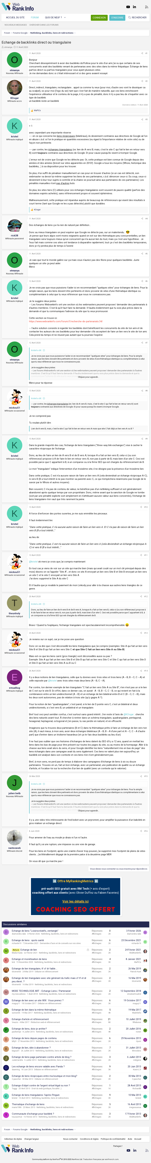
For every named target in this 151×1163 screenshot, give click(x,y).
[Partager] (142, 53)
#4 (146, 219)
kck (13, 962)
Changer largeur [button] (32, 1139)
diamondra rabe (19, 934)
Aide (129, 1139)
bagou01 (16, 1051)
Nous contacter (70, 1139)
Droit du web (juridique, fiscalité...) (46, 1088)
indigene (137, 1060)
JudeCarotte (17, 1060)
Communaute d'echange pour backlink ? (33, 1113)
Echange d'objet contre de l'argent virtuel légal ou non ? (41, 1085)
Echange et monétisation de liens (29, 959)
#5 (146, 254)
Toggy (14, 1088)
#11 (146, 555)
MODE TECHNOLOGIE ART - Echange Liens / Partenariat (41, 991)
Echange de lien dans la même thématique (34, 1009)
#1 (146, 53)
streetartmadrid (134, 994)
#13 (146, 633)
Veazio (15, 1022)
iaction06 (16, 1013)
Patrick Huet (135, 972)
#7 (146, 343)
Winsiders (136, 1051)
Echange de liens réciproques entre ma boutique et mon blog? (44, 1076)
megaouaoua (135, 1107)
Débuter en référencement (46, 972)
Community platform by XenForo (57, 1159)
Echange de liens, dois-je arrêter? (29, 1028)
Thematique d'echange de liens (28, 1104)
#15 (146, 776)
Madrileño (136, 1013)
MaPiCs (137, 962)
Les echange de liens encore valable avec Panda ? (38, 1066)
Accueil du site (16, 17)
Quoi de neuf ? (54, 17)
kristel (14, 1098)
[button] (65, 18)
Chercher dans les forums (44, 25)
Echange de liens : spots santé (28, 940)
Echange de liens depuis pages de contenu (34, 1038)
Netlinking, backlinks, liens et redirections (59, 934)
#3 (146, 119)
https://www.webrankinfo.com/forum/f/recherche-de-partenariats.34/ (66, 321)
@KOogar (129, 714)
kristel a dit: (36, 350)
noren (138, 1032)
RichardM (137, 1088)
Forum (35, 17)
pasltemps (16, 1032)
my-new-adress (19, 994)
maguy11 (16, 1003)
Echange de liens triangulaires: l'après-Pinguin (36, 1095)
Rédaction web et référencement (45, 1022)
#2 (146, 81)
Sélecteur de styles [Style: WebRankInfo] (13, 1139)
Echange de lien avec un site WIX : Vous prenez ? (38, 1000)
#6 (146, 281)
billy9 (14, 1041)
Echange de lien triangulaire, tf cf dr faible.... (34, 968)
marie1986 (17, 1107)
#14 (146, 671)
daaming (16, 1069)
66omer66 (16, 972)
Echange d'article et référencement (30, 1019)
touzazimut (17, 1117)
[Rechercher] (137, 18)
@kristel (33, 561)
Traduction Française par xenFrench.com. (101, 1159)
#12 (146, 596)
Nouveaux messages (16, 25)
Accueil (137, 1139)
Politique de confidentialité (112, 1139)
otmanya (8, 47)
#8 (146, 391)
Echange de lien (29, 949)
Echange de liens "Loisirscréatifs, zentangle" (35, 930)
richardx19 (16, 943)
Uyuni (138, 1041)
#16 (146, 831)
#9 (146, 439)
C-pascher (16, 1079)
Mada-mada (17, 953)
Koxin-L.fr (137, 1069)
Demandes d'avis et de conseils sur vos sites (60, 943)
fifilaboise (137, 1022)
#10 (146, 507)
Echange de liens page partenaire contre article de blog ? (41, 1057)
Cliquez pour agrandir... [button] (88, 377)
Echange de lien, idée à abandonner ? (31, 1047)
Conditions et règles (88, 1139)
